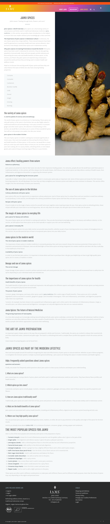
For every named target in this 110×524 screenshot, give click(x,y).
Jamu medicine (48, 294)
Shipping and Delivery (82, 491)
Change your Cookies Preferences (85, 498)
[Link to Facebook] (101, 521)
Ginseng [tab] (8, 102)
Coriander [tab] (9, 79)
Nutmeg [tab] (8, 106)
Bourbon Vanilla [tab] (11, 87)
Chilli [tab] (7, 91)
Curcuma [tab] (9, 75)
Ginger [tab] (8, 98)
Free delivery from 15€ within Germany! (64, 3)
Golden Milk (29, 425)
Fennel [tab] (8, 94)
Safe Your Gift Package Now (45, 3)
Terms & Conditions (81, 493)
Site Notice (78, 500)
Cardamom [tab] (9, 83)
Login (77, 502)
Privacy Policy (79, 495)
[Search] (94, 9)
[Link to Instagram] (103, 521)
